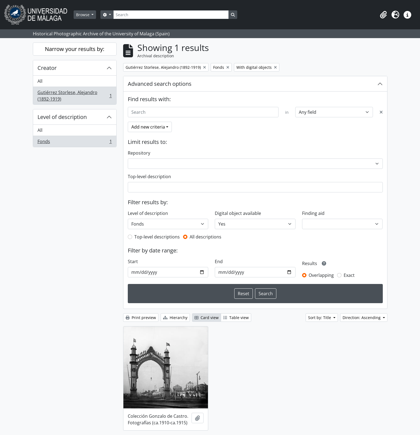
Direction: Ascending (362, 317)
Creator (47, 68)
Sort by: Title (320, 317)
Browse (83, 14)
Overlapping (321, 275)
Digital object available (238, 213)
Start (133, 261)
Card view (207, 317)
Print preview (141, 317)
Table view (236, 317)
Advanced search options (160, 83)
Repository (139, 153)
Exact (349, 275)
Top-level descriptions (157, 237)
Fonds (74, 142)
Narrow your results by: (74, 49)
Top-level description (149, 177)
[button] (383, 15)
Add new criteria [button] (148, 127)
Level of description (62, 117)
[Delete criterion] (381, 112)
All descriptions (205, 237)
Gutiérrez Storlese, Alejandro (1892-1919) (74, 95)
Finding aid (313, 213)
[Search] (171, 14)
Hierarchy (175, 317)
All (39, 81)
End (219, 261)
